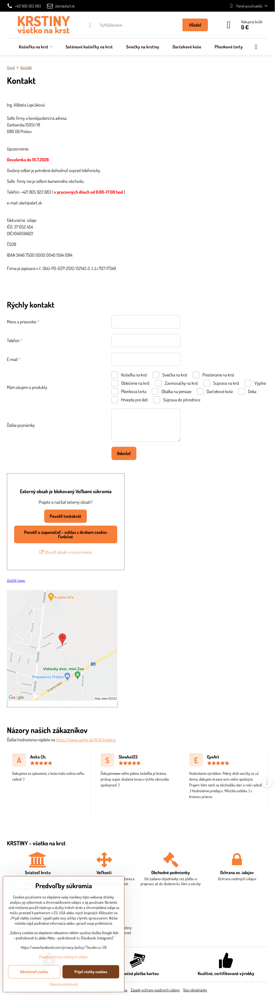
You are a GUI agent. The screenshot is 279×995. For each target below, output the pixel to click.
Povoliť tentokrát (65, 516)
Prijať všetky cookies (90, 971)
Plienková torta (128, 391)
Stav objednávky (195, 990)
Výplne (255, 383)
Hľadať (195, 25)
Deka (247, 391)
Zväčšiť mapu (16, 580)
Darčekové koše (215, 391)
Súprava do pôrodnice (176, 399)
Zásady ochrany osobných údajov (155, 990)
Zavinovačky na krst (176, 383)
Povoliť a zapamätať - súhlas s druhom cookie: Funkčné (65, 534)
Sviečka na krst (170, 374)
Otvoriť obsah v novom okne (65, 552)
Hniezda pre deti (129, 399)
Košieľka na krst (129, 374)
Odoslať (124, 453)
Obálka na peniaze (171, 391)
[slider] (41, 763)
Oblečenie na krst (130, 383)
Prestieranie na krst (213, 374)
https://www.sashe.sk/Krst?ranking (86, 739)
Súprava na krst (221, 383)
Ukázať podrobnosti (63, 984)
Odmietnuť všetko (34, 971)
